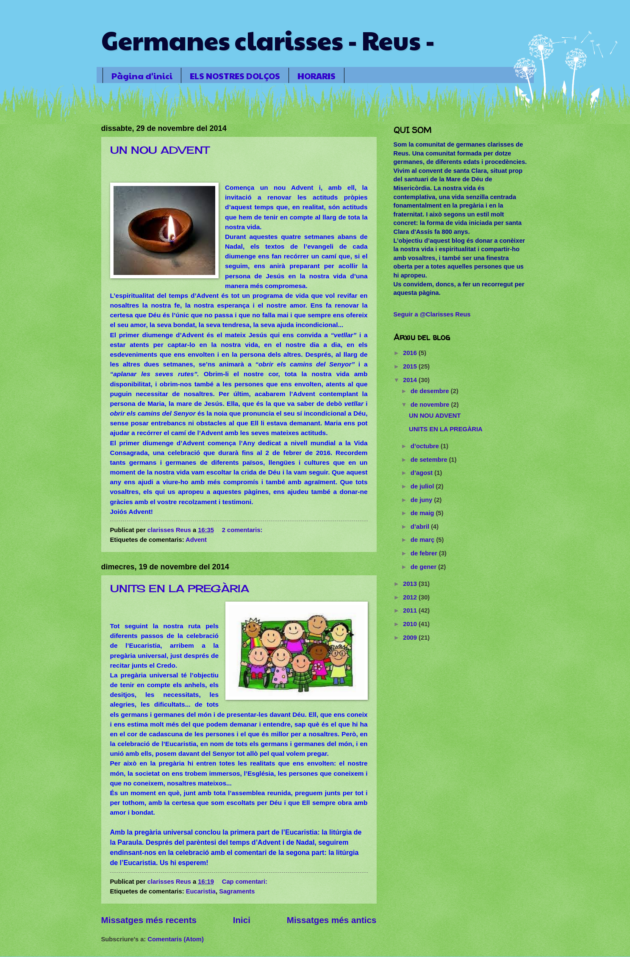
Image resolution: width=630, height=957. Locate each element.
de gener (424, 566)
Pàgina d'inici (141, 76)
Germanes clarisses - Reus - (268, 40)
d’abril (421, 526)
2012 (411, 597)
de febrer (425, 553)
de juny (422, 500)
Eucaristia (201, 891)
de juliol (423, 486)
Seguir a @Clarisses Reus (432, 314)
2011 (411, 610)
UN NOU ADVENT (159, 150)
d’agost (422, 472)
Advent (196, 539)
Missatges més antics (332, 920)
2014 (411, 380)
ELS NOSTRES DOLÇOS (235, 76)
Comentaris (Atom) (175, 939)
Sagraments (237, 891)
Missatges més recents (149, 920)
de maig (423, 513)
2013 (411, 583)
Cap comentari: (245, 881)
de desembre (431, 391)
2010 (411, 624)
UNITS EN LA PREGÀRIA (179, 588)
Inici (241, 920)
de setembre (430, 459)
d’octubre (426, 446)
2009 (411, 637)
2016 (411, 353)
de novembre (431, 404)
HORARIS (316, 76)
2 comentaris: (243, 530)
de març (423, 539)
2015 (411, 366)
